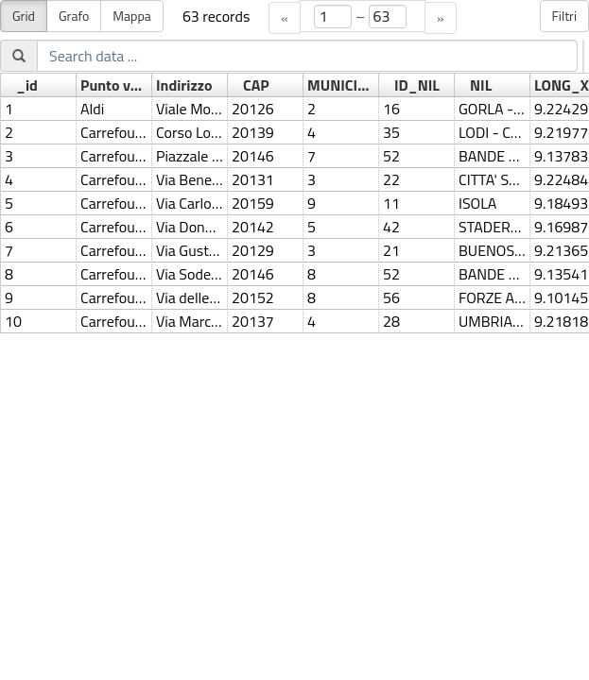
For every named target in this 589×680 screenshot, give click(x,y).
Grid (23, 16)
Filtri (565, 16)
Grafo (74, 16)
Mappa (132, 16)
